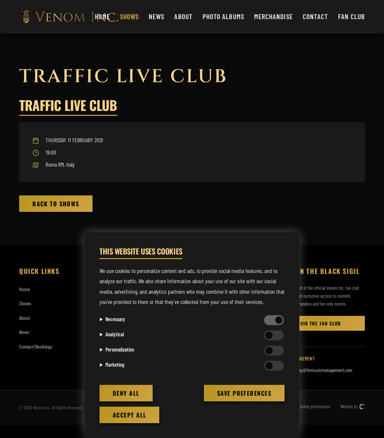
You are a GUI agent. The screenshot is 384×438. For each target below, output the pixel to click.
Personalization (119, 349)
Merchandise (273, 16)
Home (102, 16)
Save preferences (244, 393)
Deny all (126, 393)
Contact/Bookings (35, 346)
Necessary (115, 319)
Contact (315, 16)
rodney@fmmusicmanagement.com (321, 370)
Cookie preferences (314, 406)
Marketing (114, 364)
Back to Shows (55, 203)
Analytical (114, 334)
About (183, 16)
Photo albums (223, 16)
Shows (129, 16)
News (156, 16)
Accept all (129, 415)
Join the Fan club (319, 323)
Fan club (351, 16)
